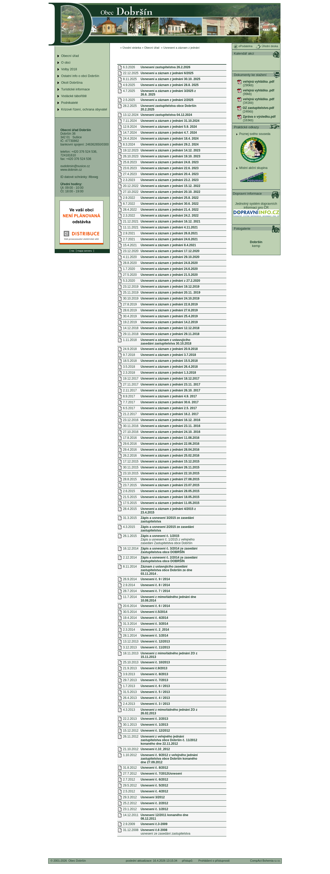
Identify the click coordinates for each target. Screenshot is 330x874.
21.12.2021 (130, 221)
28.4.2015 (130, 509)
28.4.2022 (130, 209)
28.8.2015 (130, 479)
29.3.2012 (130, 797)
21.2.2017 (130, 414)
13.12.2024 (130, 115)
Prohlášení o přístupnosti (214, 860)
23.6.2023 (130, 168)
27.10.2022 (130, 192)
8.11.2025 (130, 79)
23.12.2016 (130, 420)
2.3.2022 (129, 215)
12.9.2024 (130, 126)
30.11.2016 (130, 426)
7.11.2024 (130, 121)
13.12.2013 (130, 641)
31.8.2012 (130, 767)
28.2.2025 (130, 106)
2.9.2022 (129, 198)
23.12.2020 (130, 251)
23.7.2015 (130, 485)
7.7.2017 (129, 402)
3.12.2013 (130, 647)
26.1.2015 (130, 536)
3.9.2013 (129, 674)
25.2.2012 (130, 803)
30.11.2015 (130, 467)
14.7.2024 (130, 132)
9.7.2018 (129, 355)
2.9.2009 (129, 824)
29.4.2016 (130, 449)
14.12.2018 (130, 328)
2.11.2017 (130, 390)
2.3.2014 (129, 629)
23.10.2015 (130, 473)
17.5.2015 (130, 503)
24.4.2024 (130, 138)
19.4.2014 (130, 618)
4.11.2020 (130, 257)
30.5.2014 (130, 612)
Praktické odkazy (246, 127)
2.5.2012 (129, 791)
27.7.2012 (130, 773)
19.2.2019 (130, 322)
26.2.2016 (130, 455)
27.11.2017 (130, 384)
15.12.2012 (130, 730)
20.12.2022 (130, 186)
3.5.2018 (129, 367)
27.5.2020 (130, 275)
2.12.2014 (130, 557)
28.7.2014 (130, 591)
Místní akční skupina (253, 168)
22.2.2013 (130, 719)
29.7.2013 (130, 680)
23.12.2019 (130, 286)
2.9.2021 (129, 233)
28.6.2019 (130, 310)
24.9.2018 (130, 349)
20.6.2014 (130, 606)
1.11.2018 (130, 340)
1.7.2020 (129, 269)
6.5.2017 (129, 408)
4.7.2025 (129, 91)
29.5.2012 (130, 785)
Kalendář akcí (244, 53)
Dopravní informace (247, 193)
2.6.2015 (129, 491)
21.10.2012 (130, 749)
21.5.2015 (130, 497)
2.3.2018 (129, 372)
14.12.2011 (130, 815)
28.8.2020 (130, 263)
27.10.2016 (130, 432)
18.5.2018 (130, 361)
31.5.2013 (130, 692)
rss (72, 251)
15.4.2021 (130, 245)
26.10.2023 (130, 156)
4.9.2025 (129, 85)
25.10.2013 (130, 662)
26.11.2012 (130, 736)
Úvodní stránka (131, 47)
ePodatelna (243, 46)
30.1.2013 (130, 724)
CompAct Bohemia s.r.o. (265, 860)
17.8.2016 (130, 438)
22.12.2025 (130, 73)
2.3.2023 (129, 180)
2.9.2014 (129, 585)
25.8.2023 (130, 162)
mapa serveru (84, 251)
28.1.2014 (130, 635)
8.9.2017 (129, 396)
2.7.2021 (129, 239)
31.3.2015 (130, 518)
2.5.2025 (129, 100)
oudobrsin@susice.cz (75, 166)
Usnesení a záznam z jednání (181, 47)
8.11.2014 (130, 566)
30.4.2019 (130, 316)
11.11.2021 (130, 227)
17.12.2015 (130, 461)
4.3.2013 (129, 710)
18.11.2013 (130, 653)
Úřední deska (267, 46)
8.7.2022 (129, 203)
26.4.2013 (130, 698)
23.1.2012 (130, 809)
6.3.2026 (129, 67)
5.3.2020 (129, 280)
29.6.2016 (130, 443)
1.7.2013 (129, 686)
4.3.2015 (129, 527)
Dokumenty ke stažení (250, 75)
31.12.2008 (130, 830)
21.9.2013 (130, 668)
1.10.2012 (130, 755)
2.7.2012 (129, 779)
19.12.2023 (130, 150)
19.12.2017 (130, 378)
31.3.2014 (130, 623)
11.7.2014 (130, 597)
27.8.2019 (130, 304)
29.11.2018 (130, 334)
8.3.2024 (129, 144)
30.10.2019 (130, 298)
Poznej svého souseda (254, 134)
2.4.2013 (129, 704)
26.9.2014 (130, 579)
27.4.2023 (130, 174)
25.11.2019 (130, 292)
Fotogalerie (242, 228)
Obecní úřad (151, 47)
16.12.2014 (130, 548)
